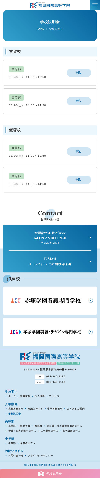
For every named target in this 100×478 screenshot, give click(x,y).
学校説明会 (14, 413)
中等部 (12, 443)
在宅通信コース (49, 431)
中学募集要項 (54, 408)
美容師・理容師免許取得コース (64, 426)
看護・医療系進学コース (22, 431)
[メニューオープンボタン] (95, 5)
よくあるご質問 (76, 408)
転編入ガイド (35, 408)
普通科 (38, 426)
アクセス (54, 396)
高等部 (12, 426)
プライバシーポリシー (40, 455)
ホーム (12, 396)
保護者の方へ (27, 443)
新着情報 (25, 396)
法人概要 (40, 396)
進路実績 (25, 426)
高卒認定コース (71, 431)
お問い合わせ (15, 455)
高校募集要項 (15, 408)
